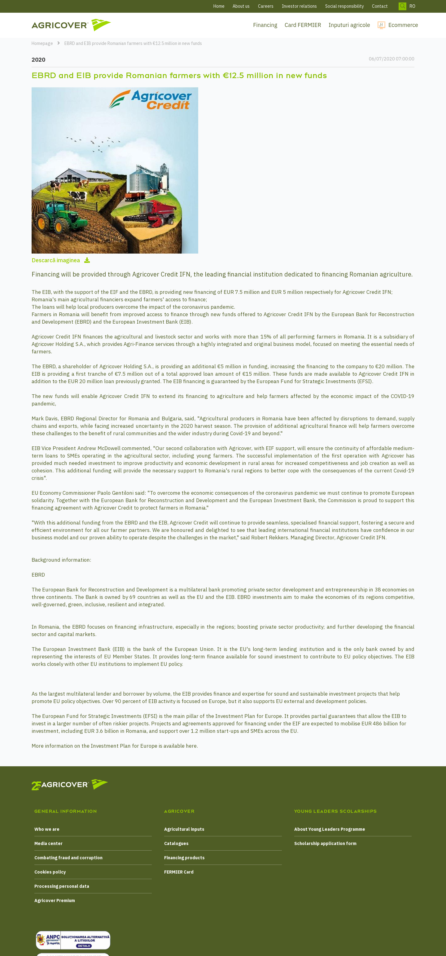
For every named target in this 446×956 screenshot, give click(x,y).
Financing (265, 25)
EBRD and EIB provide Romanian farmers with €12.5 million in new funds (133, 43)
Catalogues (176, 843)
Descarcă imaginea (61, 260)
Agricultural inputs (184, 829)
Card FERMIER (303, 25)
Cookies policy (50, 872)
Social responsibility (344, 6)
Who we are (46, 829)
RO (412, 6)
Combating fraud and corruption (68, 858)
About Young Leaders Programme (329, 829)
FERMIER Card (179, 872)
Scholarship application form (325, 843)
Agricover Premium (54, 900)
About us (241, 6)
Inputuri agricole (349, 25)
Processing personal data (61, 886)
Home (219, 6)
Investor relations (299, 6)
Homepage (42, 43)
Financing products (184, 858)
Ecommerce (403, 25)
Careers (265, 6)
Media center (48, 843)
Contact (380, 6)
